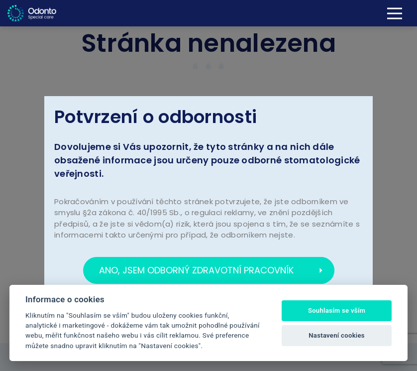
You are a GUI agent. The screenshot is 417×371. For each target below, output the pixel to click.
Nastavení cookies (337, 335)
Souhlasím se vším (336, 310)
